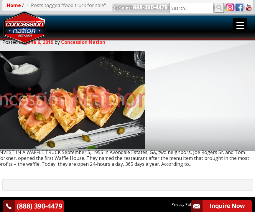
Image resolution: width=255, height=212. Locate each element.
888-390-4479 (150, 7)
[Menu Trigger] (240, 25)
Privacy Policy (184, 204)
